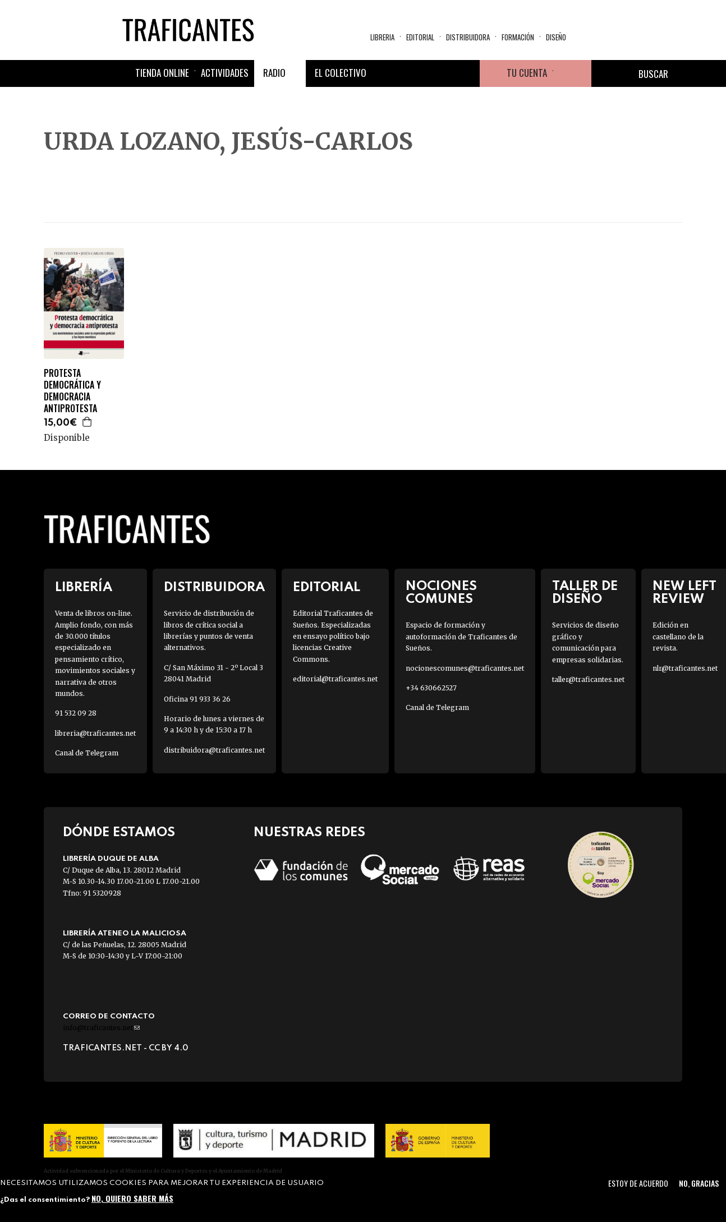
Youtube (466, 73)
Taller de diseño (585, 593)
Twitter (412, 73)
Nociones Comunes (441, 593)
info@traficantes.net (101, 1027)
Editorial (420, 37)
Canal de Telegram (86, 753)
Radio (274, 73)
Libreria (382, 37)
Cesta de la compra (572, 73)
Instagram (439, 73)
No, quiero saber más (132, 1198)
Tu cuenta (527, 73)
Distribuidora (468, 37)
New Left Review (684, 593)
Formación (518, 37)
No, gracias (699, 1183)
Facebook (385, 73)
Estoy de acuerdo (638, 1183)
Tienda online (162, 73)
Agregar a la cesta (87, 422)
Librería (83, 587)
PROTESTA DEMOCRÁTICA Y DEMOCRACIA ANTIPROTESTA (72, 390)
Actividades (225, 73)
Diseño (556, 37)
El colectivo (340, 73)
